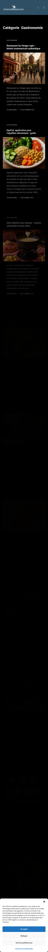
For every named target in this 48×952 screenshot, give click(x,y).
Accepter (24, 929)
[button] (44, 901)
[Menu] (44, 7)
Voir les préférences (24, 943)
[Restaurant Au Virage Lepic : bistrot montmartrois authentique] (24, 68)
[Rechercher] (38, 7)
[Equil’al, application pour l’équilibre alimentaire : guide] (24, 155)
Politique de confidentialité (24, 949)
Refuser (24, 936)
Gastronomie (12, 40)
